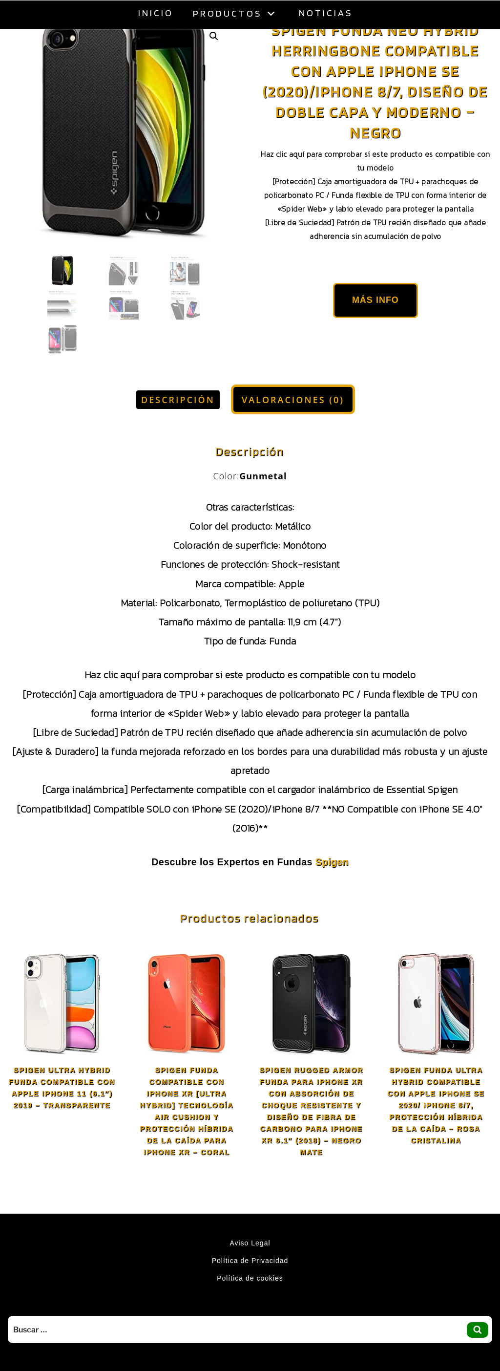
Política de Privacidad (250, 1260)
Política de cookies (250, 1278)
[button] (214, 36)
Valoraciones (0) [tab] (293, 400)
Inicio (155, 13)
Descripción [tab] (178, 400)
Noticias (326, 13)
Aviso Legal (249, 1243)
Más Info (375, 300)
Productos (236, 12)
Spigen (332, 862)
